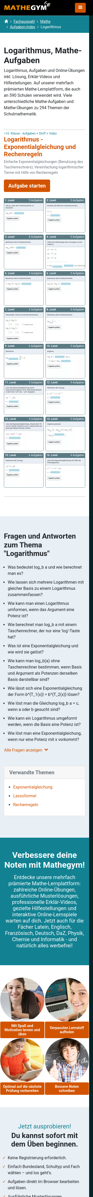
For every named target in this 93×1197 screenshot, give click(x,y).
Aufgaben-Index (22, 27)
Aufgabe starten (27, 186)
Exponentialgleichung (32, 787)
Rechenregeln (25, 804)
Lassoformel (24, 795)
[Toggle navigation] (80, 8)
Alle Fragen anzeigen (26, 750)
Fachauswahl (24, 21)
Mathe (45, 21)
